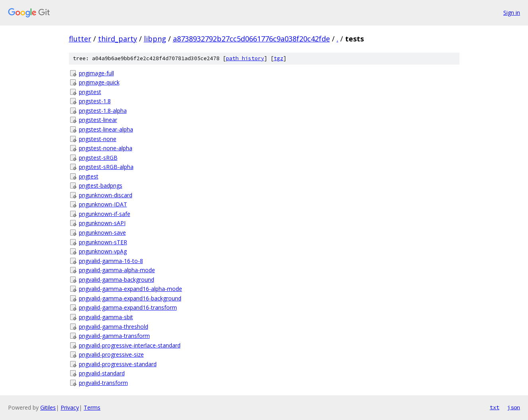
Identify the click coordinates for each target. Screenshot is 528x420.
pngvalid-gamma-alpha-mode (117, 270)
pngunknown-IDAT (103, 204)
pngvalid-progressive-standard (118, 364)
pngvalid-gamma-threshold (113, 326)
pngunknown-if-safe (104, 214)
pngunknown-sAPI (102, 223)
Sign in (511, 12)
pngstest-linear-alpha (106, 129)
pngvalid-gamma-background (116, 279)
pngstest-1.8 (95, 101)
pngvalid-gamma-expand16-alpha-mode (130, 288)
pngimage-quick (99, 82)
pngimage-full (96, 73)
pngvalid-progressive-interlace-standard (130, 345)
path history (245, 58)
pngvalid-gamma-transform (114, 336)
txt (494, 407)
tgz (278, 58)
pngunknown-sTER (103, 242)
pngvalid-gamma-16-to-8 (111, 261)
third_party (117, 38)
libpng (155, 38)
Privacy (70, 407)
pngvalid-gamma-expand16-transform (128, 307)
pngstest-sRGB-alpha (106, 167)
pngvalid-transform (103, 383)
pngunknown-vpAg (103, 251)
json (513, 407)
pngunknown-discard (105, 195)
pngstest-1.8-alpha (103, 110)
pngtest (88, 176)
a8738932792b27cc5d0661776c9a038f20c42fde (251, 38)
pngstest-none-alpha (105, 148)
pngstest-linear (98, 120)
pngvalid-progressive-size (111, 354)
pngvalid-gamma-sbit (106, 317)
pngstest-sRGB (98, 157)
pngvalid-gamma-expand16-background (130, 298)
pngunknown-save (102, 232)
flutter (80, 38)
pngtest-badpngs (100, 185)
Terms (92, 407)
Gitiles (48, 407)
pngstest (90, 92)
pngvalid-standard (102, 373)
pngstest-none (97, 139)
